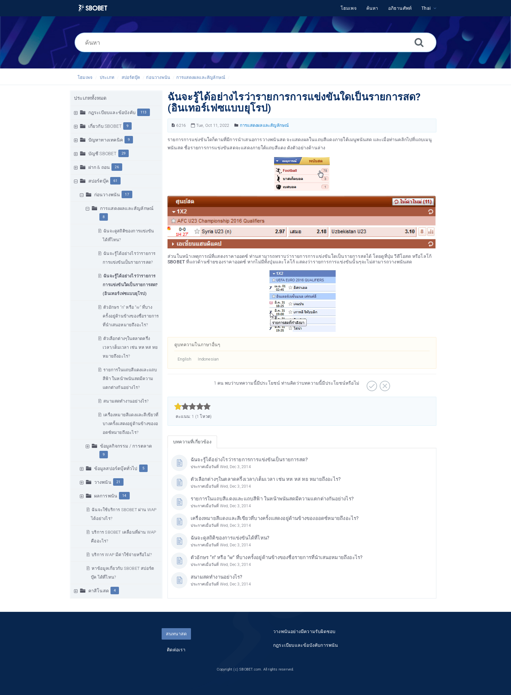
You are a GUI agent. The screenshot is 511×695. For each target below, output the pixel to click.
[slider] (192, 406)
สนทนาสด (176, 633)
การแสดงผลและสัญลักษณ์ (201, 77)
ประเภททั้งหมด (90, 98)
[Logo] (93, 8)
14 (124, 496)
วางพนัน (102, 482)
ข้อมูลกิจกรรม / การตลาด (126, 446)
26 (117, 167)
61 (115, 181)
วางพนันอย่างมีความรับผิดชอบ (304, 631)
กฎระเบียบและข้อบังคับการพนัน (305, 645)
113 (143, 112)
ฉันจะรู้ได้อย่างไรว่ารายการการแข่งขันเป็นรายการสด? (249, 460)
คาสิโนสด (98, 590)
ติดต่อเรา (176, 649)
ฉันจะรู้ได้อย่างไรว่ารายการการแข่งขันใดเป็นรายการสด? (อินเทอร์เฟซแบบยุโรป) (130, 285)
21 (118, 482)
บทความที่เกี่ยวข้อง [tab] (192, 441)
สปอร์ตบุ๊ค (131, 77)
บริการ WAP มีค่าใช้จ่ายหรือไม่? (122, 554)
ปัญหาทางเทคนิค (105, 139)
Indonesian (208, 359)
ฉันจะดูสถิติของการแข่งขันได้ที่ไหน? (230, 538)
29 (123, 153)
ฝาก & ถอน (99, 167)
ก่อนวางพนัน (158, 77)
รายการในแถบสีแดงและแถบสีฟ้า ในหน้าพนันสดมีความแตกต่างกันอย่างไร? (130, 378)
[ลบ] (384, 384)
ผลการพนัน (106, 495)
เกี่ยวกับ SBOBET (105, 126)
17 (127, 194)
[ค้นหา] (255, 42)
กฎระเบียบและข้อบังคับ (112, 112)
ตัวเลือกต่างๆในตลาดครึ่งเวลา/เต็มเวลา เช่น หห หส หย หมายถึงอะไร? (130, 347)
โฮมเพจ (85, 77)
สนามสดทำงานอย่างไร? (126, 401)
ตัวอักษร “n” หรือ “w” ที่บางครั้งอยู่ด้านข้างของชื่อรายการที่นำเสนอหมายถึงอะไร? (131, 316)
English (184, 359)
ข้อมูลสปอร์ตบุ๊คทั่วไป (116, 468)
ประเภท (107, 77)
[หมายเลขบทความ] (173, 125)
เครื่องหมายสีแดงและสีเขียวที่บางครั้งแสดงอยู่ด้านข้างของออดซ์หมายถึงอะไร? (130, 423)
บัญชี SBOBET (102, 153)
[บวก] (371, 384)
